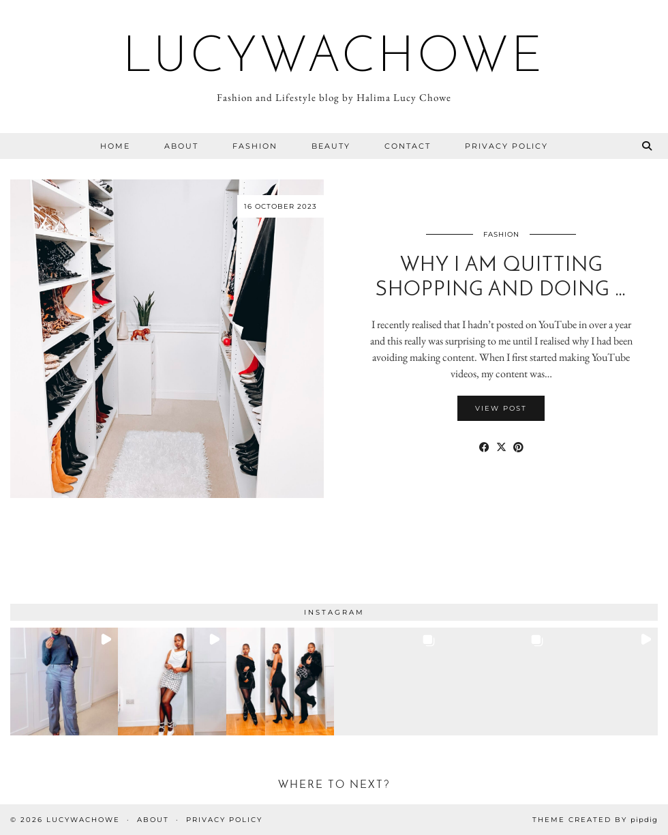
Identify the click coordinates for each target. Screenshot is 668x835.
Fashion (254, 146)
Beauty (331, 146)
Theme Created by (595, 819)
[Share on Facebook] (484, 447)
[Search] (647, 146)
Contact (407, 146)
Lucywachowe (334, 58)
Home (115, 146)
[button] (64, 681)
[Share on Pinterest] (518, 447)
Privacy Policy (506, 146)
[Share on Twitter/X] (501, 447)
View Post (501, 408)
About (181, 146)
